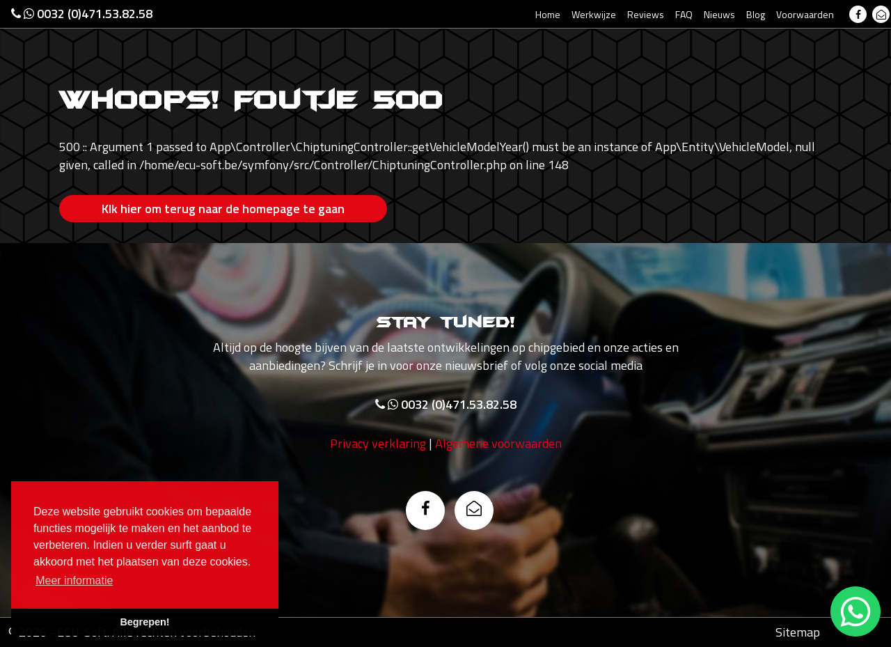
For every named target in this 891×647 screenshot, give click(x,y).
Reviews (645, 14)
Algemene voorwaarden (498, 443)
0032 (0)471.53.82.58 (81, 13)
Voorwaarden (805, 14)
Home (547, 14)
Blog (755, 14)
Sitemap (797, 632)
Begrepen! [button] (144, 621)
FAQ (684, 14)
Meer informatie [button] (74, 580)
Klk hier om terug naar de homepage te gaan (223, 208)
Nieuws (719, 14)
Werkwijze (593, 14)
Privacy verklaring (378, 443)
